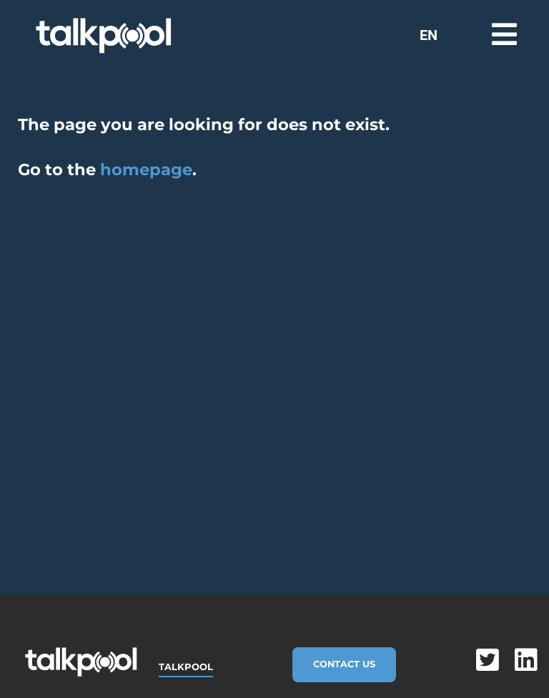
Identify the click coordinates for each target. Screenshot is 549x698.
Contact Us (344, 664)
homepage (146, 169)
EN (428, 35)
